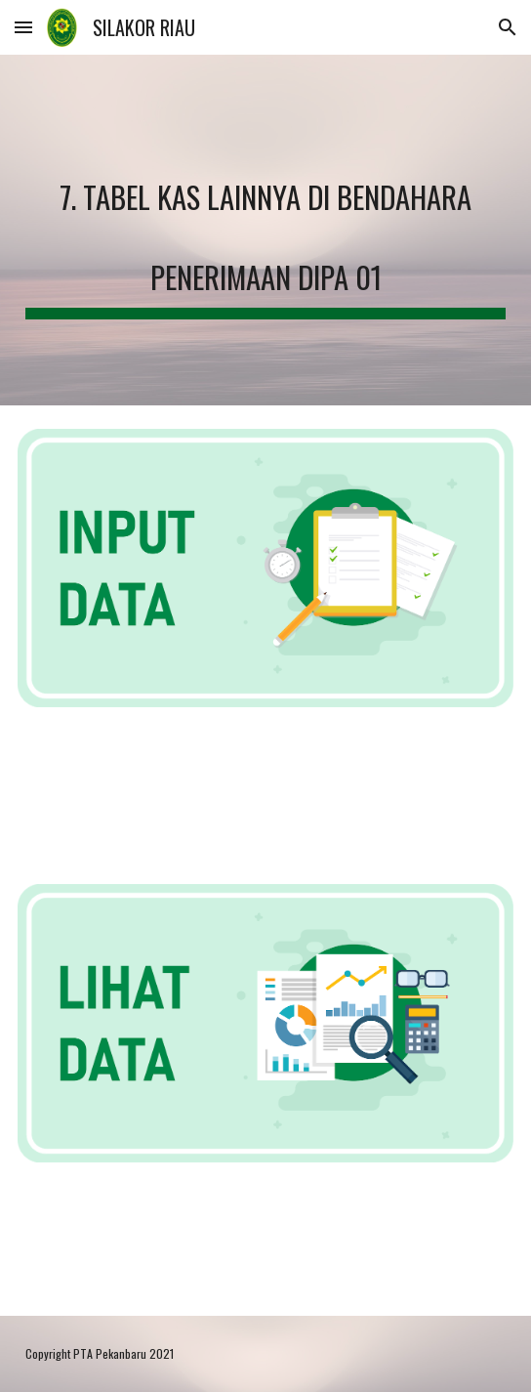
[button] (23, 27)
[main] (265, 230)
